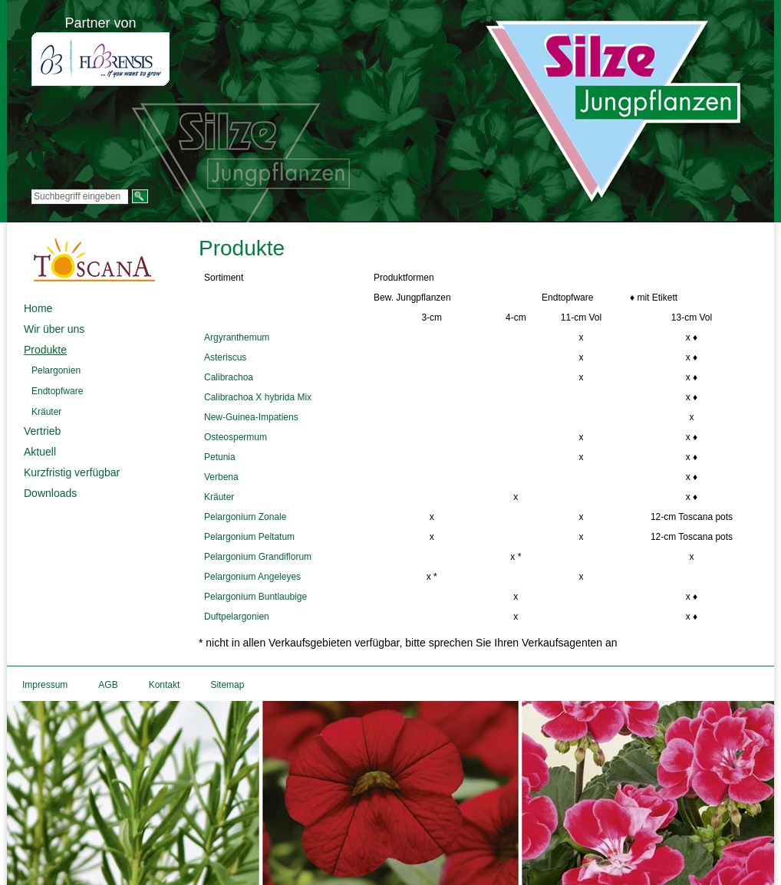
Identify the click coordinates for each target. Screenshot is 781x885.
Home (38, 308)
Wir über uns (54, 329)
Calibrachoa (228, 377)
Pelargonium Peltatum (249, 536)
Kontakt (164, 684)
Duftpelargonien (236, 616)
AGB (107, 684)
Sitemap (227, 684)
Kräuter (46, 411)
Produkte (45, 350)
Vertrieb (42, 431)
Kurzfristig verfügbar (72, 472)
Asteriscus (225, 357)
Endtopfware (57, 391)
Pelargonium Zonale (245, 517)
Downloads (50, 493)
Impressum (45, 684)
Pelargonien (56, 370)
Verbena (221, 477)
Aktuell (40, 452)
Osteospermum (235, 437)
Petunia (220, 457)
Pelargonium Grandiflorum (257, 556)
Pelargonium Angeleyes (252, 576)
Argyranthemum (236, 337)
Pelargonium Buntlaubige (255, 596)
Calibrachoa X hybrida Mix (257, 397)
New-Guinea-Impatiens (251, 417)
